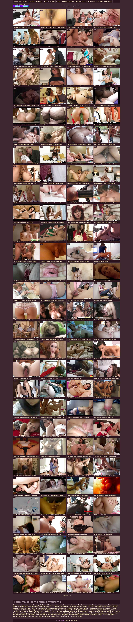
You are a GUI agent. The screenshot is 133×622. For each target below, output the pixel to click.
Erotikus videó (60, 614)
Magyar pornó (80, 610)
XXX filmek (65, 613)
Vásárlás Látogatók (71, 620)
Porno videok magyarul (42, 606)
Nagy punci (116, 605)
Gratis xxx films (93, 606)
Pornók (52, 616)
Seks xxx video (78, 608)
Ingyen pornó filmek (31, 613)
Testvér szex (42, 613)
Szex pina (95, 605)
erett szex (88, 605)
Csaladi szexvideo (60, 608)
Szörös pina (93, 614)
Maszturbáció (108, 1)
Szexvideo (24, 616)
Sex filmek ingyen (75, 613)
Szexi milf (46, 1)
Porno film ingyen (96, 610)
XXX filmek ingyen (56, 606)
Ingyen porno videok (54, 613)
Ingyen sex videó (36, 614)
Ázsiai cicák (39, 1)
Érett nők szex (69, 616)
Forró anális (99, 1)
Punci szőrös (32, 605)
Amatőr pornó (17, 1)
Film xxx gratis (89, 611)
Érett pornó (60, 616)
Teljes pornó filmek (34, 616)
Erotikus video (70, 614)
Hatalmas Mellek (79, 1)
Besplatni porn (18, 611)
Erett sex (72, 610)
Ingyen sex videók (48, 614)
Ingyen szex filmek (105, 605)
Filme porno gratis (24, 608)
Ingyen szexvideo (56, 611)
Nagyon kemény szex (68, 1)
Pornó (87, 610)
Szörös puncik (67, 605)
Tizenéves (31, 1)
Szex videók (78, 616)
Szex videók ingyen (69, 611)
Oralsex (58, 1)
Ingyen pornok (37, 611)
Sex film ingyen (48, 608)
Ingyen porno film (24, 614)
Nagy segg (94, 613)
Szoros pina (17, 606)
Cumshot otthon (90, 1)
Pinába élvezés (103, 614)
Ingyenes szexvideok (55, 605)
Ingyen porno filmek (52, 610)
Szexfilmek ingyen (103, 608)
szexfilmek (21, 4)
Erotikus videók (82, 606)
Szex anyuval (86, 613)
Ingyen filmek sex (79, 605)
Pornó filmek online (101, 611)
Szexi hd (25, 1)
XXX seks (69, 608)
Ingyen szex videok (27, 606)
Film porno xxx (18, 610)
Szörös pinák (27, 611)
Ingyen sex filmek (39, 610)
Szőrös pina (46, 611)
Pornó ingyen (28, 610)
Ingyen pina (112, 610)
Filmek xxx (113, 608)
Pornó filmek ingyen (82, 614)
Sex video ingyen (104, 613)
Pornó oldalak (45, 616)
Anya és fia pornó (42, 605)
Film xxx (105, 610)
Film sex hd (80, 611)
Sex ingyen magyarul (20, 605)
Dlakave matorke (104, 606)
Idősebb (52, 1)
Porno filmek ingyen (90, 608)
